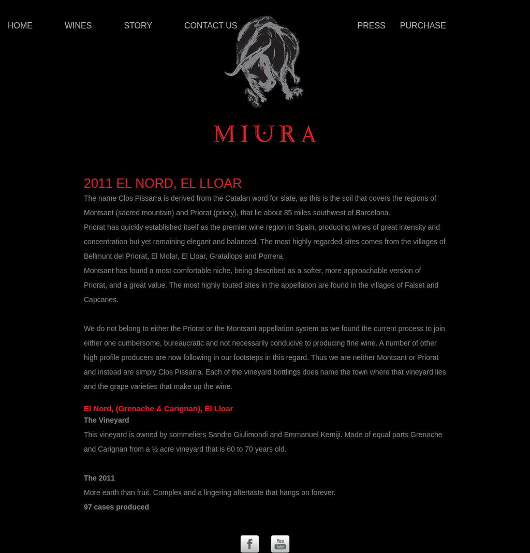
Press (372, 25)
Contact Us (211, 25)
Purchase (423, 25)
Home (20, 25)
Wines (78, 25)
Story (138, 25)
